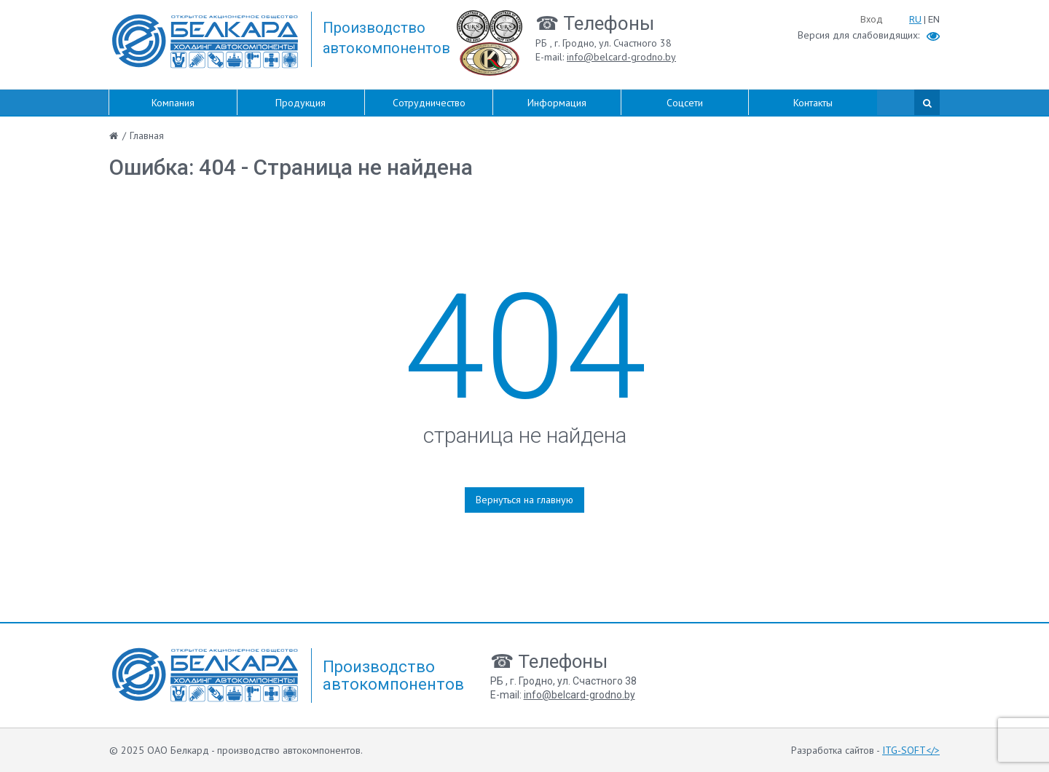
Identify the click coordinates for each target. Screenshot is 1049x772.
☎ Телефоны (594, 23)
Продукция (300, 102)
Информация (556, 102)
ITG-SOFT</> (911, 750)
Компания (173, 102)
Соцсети (685, 102)
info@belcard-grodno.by (621, 56)
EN (934, 19)
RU (915, 19)
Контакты (813, 102)
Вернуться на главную (524, 499)
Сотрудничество (429, 102)
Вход (871, 19)
